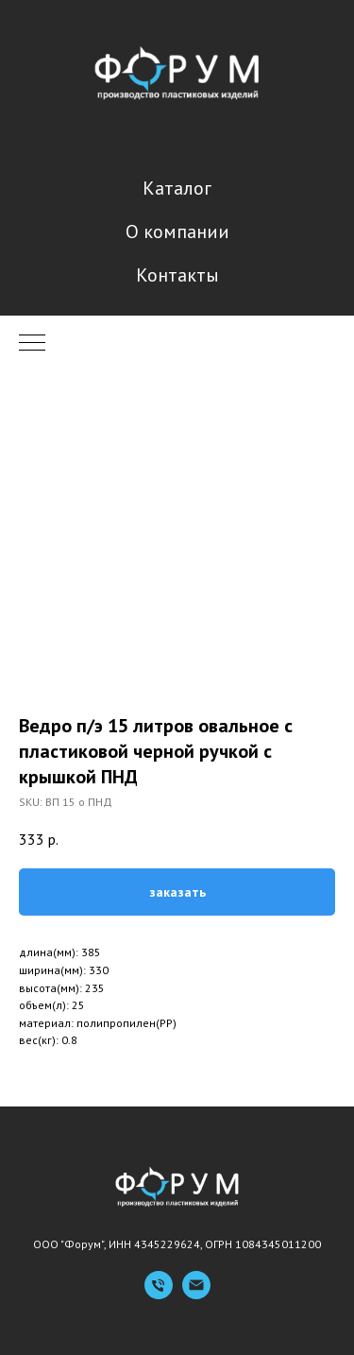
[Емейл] (196, 1294)
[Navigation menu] (32, 343)
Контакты (177, 275)
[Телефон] (158, 1294)
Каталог (177, 188)
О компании (177, 231)
